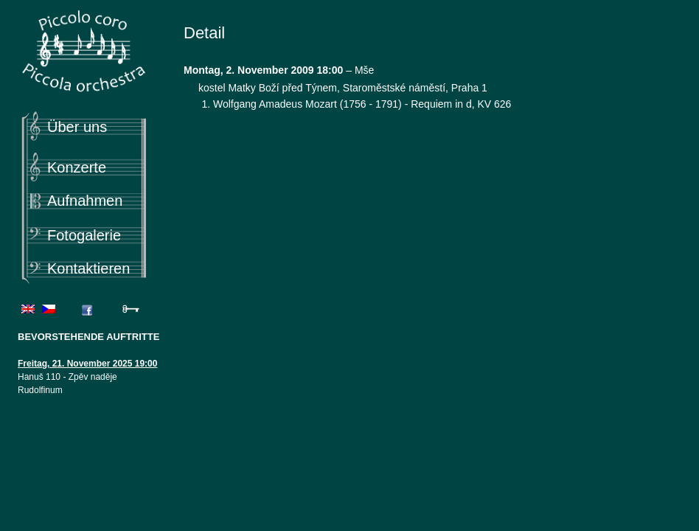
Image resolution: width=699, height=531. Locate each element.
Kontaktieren (88, 268)
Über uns (77, 127)
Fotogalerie (84, 235)
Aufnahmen (84, 200)
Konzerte (76, 167)
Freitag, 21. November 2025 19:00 (87, 363)
